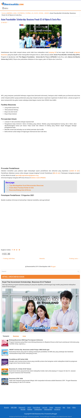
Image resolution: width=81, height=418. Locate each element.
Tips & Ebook (36, 407)
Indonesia (58, 407)
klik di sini (56, 173)
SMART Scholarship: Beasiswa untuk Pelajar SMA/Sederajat (29, 349)
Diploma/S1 (22, 407)
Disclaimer (57, 409)
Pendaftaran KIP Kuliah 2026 (18, 359)
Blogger (53, 266)
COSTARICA (21, 13)
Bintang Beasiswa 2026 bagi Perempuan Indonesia (26, 340)
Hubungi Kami (48, 409)
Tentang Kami (38, 409)
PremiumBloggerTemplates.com (49, 416)
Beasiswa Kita (39, 414)
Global (51, 407)
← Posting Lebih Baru (8, 258)
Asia (64, 407)
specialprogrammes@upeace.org (27, 175)
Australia (29, 409)
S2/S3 (36, 13)
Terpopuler (6, 336)
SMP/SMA (14, 407)
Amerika (23, 409)
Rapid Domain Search (66, 416)
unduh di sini (74, 171)
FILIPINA (28, 13)
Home (3, 13)
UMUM (46, 13)
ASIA (14, 13)
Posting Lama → (74, 258)
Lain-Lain (44, 407)
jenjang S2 (52, 52)
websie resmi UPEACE (38, 177)
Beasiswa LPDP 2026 (16, 378)
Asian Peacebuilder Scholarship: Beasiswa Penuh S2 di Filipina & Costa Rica (31, 19)
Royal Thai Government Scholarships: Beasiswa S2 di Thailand (26, 282)
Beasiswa (16, 336)
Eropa (68, 407)
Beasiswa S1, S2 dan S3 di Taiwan (20, 369)
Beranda (42, 258)
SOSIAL (41, 13)
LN (32, 13)
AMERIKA (9, 13)
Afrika (74, 407)
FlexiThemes (18, 416)
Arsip (24, 336)
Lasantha (36, 416)
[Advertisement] (40, 77)
